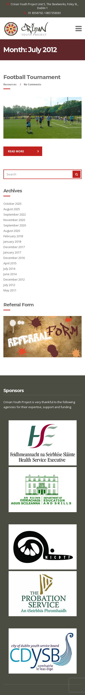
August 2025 (11, 209)
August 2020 (11, 231)
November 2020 (14, 220)
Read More (16, 151)
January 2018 (12, 241)
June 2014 (10, 274)
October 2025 (12, 204)
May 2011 (9, 290)
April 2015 (10, 263)
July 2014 (9, 269)
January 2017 (12, 252)
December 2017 (14, 247)
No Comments (32, 84)
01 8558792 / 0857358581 (44, 13)
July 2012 (9, 285)
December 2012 (14, 279)
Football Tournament (31, 77)
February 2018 (13, 236)
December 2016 (14, 258)
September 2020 (14, 225)
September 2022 (14, 214)
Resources (10, 84)
